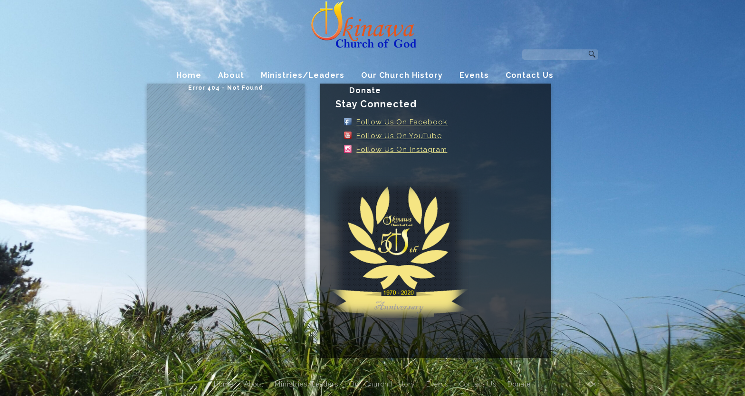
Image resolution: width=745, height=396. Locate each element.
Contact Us (530, 75)
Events (474, 75)
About (231, 75)
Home (188, 75)
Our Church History (402, 75)
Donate (365, 90)
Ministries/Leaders (302, 75)
